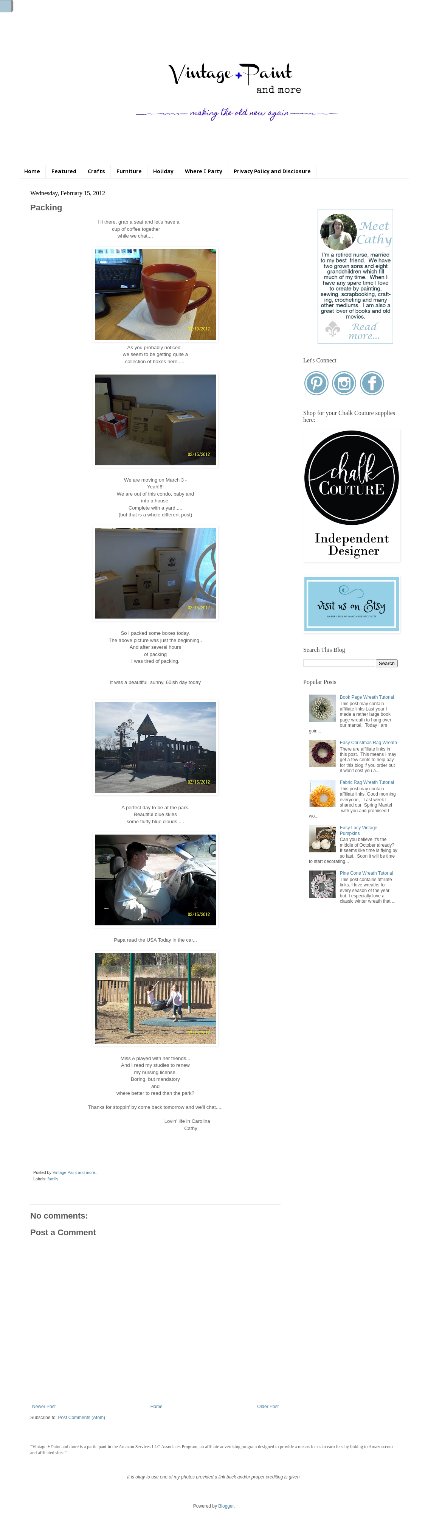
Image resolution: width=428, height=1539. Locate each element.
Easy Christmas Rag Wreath (368, 742)
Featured (63, 171)
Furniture (129, 171)
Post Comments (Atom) (81, 1417)
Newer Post (44, 1406)
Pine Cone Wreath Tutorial (366, 873)
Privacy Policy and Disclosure (272, 171)
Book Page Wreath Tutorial (367, 697)
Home (32, 171)
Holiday (163, 171)
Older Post (268, 1406)
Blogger (226, 1506)
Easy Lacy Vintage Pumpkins (358, 830)
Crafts (96, 171)
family (53, 1179)
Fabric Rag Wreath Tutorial (367, 782)
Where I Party (203, 171)
